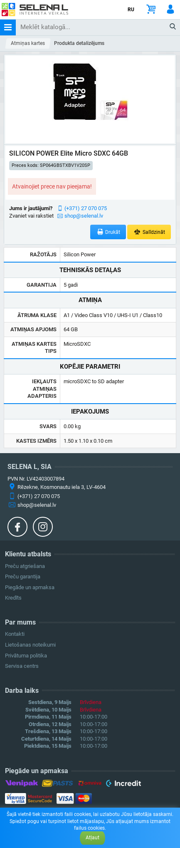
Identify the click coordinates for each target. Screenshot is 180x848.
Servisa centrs (22, 666)
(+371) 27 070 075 (85, 208)
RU (131, 9)
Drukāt (108, 232)
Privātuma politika (26, 655)
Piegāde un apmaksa (29, 587)
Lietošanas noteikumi (30, 645)
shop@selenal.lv (83, 216)
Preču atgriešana (25, 566)
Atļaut (92, 838)
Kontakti (15, 634)
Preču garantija (22, 576)
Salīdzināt (149, 232)
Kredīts (13, 598)
